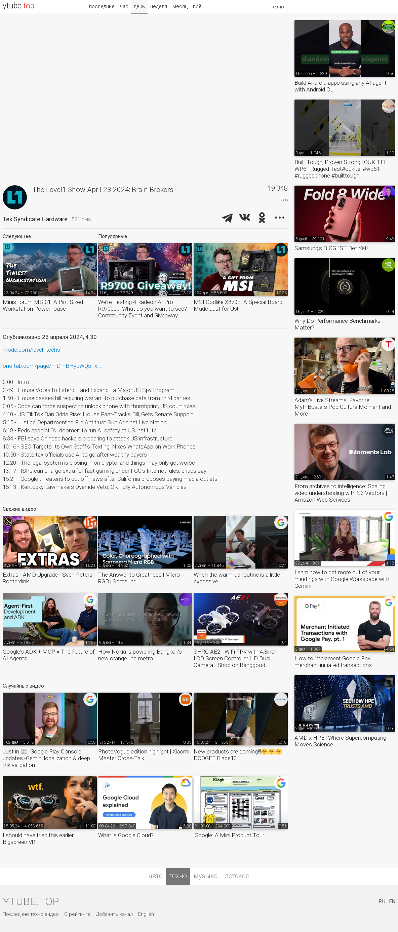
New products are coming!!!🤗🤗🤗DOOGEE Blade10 (238, 755)
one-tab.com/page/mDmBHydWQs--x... (52, 365)
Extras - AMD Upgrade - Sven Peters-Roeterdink (48, 578)
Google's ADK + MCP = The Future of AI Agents (49, 655)
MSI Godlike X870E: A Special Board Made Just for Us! (238, 305)
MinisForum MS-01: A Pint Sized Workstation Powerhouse (43, 305)
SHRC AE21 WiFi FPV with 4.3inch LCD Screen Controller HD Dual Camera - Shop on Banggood (235, 658)
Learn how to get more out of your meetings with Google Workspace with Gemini (341, 579)
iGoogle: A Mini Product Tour (229, 835)
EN (392, 901)
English (146, 914)
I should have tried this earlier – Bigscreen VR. (41, 838)
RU (382, 901)
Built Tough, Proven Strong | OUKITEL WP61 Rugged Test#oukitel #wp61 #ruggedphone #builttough (340, 169)
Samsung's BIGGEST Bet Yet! (331, 248)
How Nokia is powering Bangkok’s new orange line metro (140, 655)
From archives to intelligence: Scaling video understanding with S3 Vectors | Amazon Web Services (340, 493)
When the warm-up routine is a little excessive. (237, 578)
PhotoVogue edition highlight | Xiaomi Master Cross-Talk (143, 755)
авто (156, 876)
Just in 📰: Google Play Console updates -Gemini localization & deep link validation (46, 758)
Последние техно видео (31, 914)
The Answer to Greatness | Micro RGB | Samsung (139, 578)
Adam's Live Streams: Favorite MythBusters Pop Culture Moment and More (342, 407)
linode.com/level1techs (31, 349)
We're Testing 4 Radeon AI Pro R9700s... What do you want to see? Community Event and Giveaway (142, 309)
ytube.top (31, 901)
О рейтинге (77, 914)
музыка (206, 876)
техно (178, 876)
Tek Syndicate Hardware (35, 219)
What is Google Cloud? (126, 835)
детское (237, 876)
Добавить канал (114, 914)
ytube (18, 5)
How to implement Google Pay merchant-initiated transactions (333, 661)
